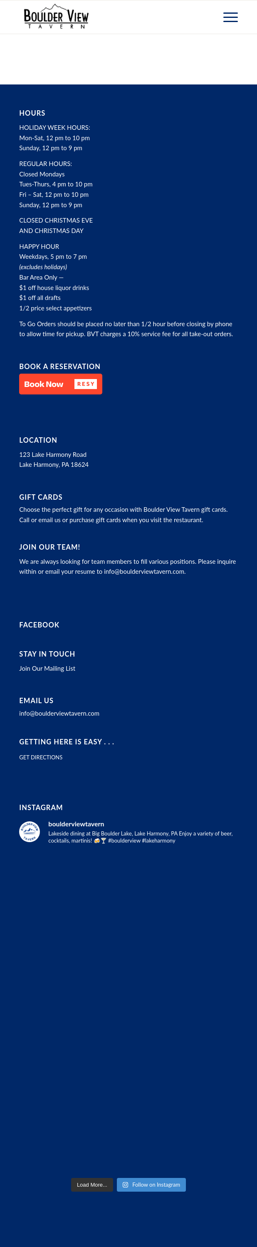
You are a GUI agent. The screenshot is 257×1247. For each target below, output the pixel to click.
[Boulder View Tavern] (106, 17)
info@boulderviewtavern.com (144, 571)
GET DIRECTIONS (40, 757)
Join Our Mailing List (47, 668)
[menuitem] (226, 17)
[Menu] (226, 17)
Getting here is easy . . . (66, 742)
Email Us (36, 701)
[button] (60, 384)
